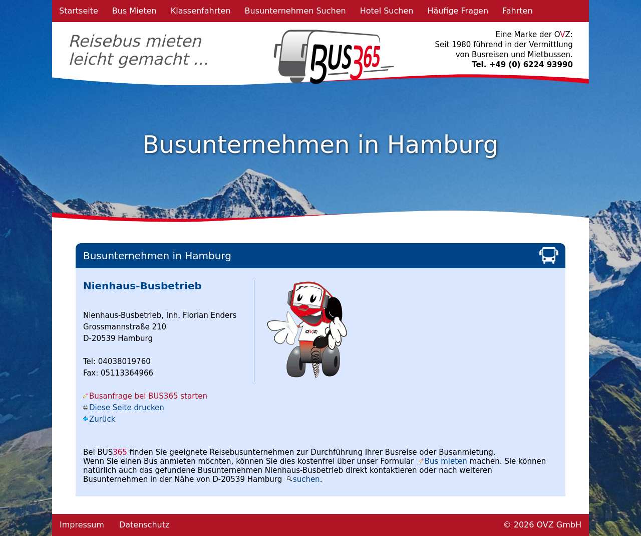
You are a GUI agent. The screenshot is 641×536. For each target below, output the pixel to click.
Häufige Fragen (457, 11)
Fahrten (517, 11)
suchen (306, 479)
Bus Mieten (134, 11)
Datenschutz (144, 524)
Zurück (102, 419)
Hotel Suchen (387, 11)
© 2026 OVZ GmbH (542, 524)
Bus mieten (446, 461)
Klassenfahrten (201, 11)
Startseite (78, 11)
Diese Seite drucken (126, 407)
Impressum (82, 524)
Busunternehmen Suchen (295, 11)
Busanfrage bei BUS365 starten (148, 396)
